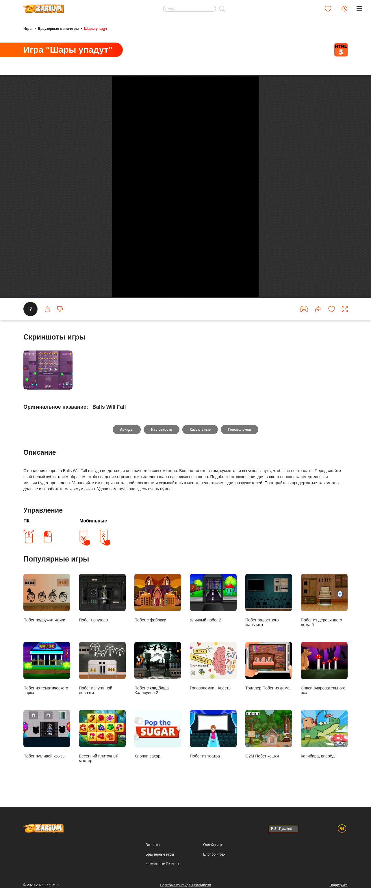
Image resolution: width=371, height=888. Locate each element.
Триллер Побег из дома (268, 758)
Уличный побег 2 (213, 690)
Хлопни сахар (157, 826)
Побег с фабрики (157, 690)
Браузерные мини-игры (58, 28)
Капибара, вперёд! (324, 826)
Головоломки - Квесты (213, 758)
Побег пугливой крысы (46, 826)
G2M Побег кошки (268, 826)
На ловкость (161, 522)
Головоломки (240, 522)
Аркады (126, 522)
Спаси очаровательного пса (324, 760)
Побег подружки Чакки (46, 690)
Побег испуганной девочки (102, 760)
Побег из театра (213, 826)
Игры (27, 28)
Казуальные (200, 522)
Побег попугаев (102, 690)
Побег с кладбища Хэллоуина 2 (157, 760)
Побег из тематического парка (46, 760)
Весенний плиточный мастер (102, 828)
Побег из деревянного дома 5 (324, 692)
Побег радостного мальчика (268, 692)
